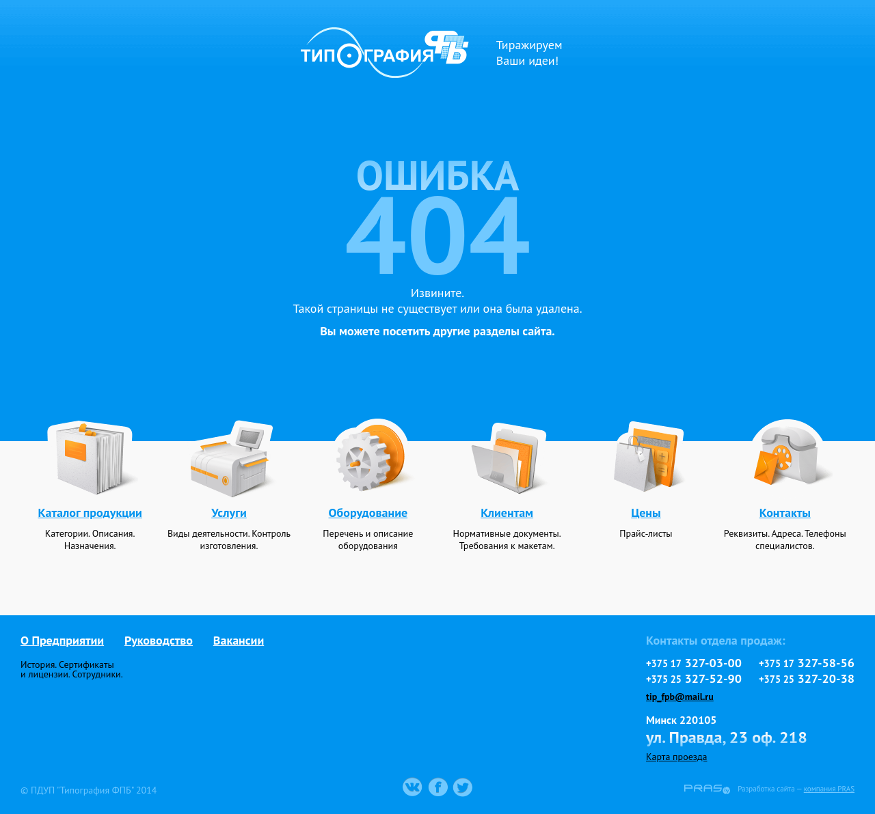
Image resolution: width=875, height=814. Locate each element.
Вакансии (238, 640)
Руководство (158, 640)
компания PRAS (829, 789)
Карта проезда (676, 756)
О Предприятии (62, 640)
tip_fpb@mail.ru (680, 696)
